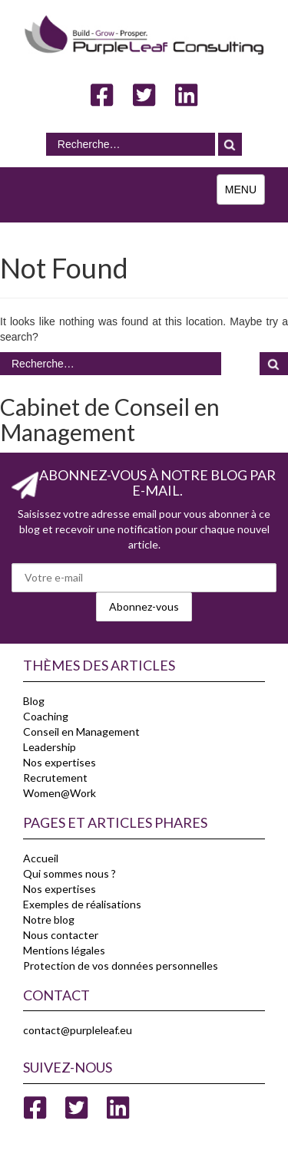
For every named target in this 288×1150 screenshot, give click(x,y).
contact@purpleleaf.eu (77, 1029)
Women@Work (59, 792)
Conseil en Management (81, 731)
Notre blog (48, 919)
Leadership (49, 746)
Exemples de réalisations (82, 904)
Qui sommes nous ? (69, 873)
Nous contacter (60, 934)
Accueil (40, 858)
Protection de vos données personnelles (120, 965)
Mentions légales (64, 950)
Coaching (45, 716)
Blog (34, 700)
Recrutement (55, 777)
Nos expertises (59, 762)
